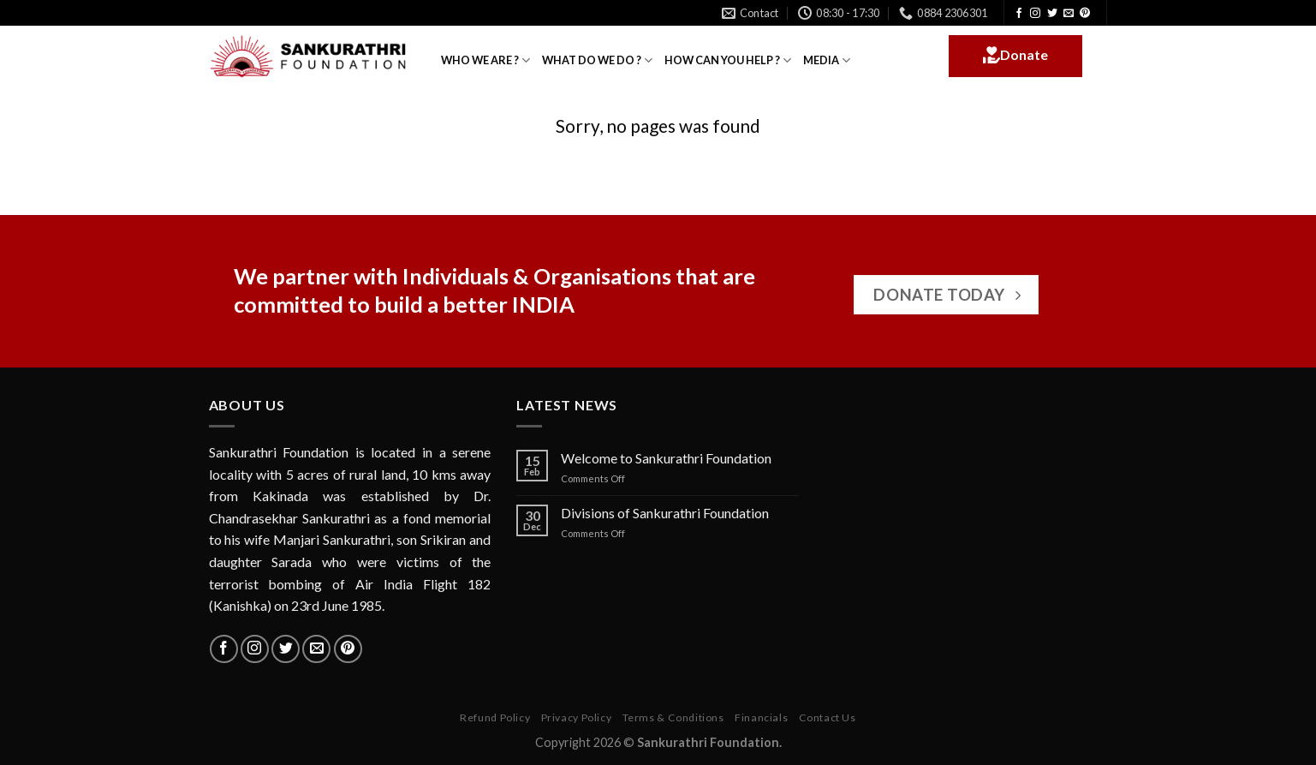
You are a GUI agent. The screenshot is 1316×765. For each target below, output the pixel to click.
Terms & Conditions (673, 717)
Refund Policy (495, 717)
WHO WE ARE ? (485, 60)
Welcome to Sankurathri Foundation (666, 458)
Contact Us (827, 717)
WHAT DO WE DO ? (597, 60)
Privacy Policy (576, 717)
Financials (761, 717)
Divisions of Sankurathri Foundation (665, 513)
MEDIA (826, 60)
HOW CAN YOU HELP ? (727, 60)
